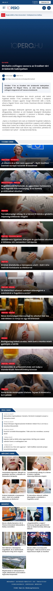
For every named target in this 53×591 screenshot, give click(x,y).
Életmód (5, 62)
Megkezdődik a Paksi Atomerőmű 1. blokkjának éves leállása (24, 15)
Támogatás (45, 2)
